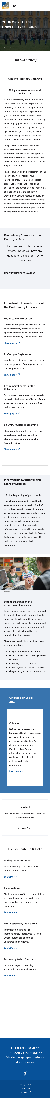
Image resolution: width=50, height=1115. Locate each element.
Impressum (25, 1088)
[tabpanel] (25, 31)
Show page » (12, 343)
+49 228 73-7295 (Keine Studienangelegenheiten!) (25, 1055)
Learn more (15, 771)
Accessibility (25, 1092)
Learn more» (10, 975)
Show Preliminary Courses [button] (19, 273)
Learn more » (10, 876)
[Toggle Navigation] (44, 5)
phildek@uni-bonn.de (25, 1048)
